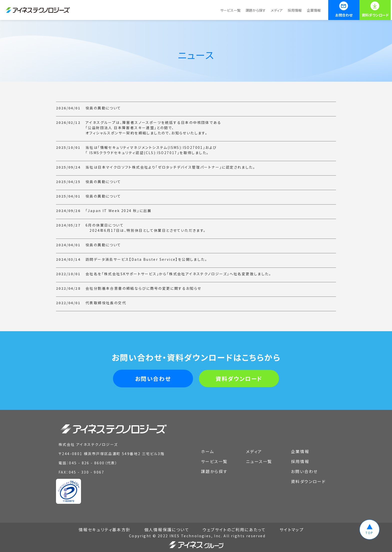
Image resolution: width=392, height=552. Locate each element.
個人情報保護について (166, 530)
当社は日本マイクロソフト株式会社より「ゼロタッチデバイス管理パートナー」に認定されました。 (170, 167)
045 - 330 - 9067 (86, 472)
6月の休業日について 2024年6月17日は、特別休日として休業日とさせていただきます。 (146, 228)
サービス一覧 (230, 10)
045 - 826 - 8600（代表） (93, 462)
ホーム (207, 451)
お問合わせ (343, 14)
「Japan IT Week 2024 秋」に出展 (119, 210)
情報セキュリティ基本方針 (105, 530)
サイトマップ (292, 530)
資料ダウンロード (375, 14)
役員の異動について (103, 107)
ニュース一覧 (259, 461)
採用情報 (295, 10)
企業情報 (314, 10)
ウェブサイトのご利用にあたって (234, 530)
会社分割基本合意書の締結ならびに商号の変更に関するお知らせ (144, 288)
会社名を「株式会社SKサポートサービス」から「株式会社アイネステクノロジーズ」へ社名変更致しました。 (178, 273)
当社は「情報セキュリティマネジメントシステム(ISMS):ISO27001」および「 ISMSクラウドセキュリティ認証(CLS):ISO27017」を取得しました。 (151, 150)
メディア (277, 10)
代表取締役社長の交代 (106, 302)
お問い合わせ (153, 378)
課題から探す (256, 10)
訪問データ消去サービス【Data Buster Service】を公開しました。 (146, 259)
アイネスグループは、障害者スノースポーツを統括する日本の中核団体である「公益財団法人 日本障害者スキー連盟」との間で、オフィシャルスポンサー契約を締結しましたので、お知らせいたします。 (153, 127)
